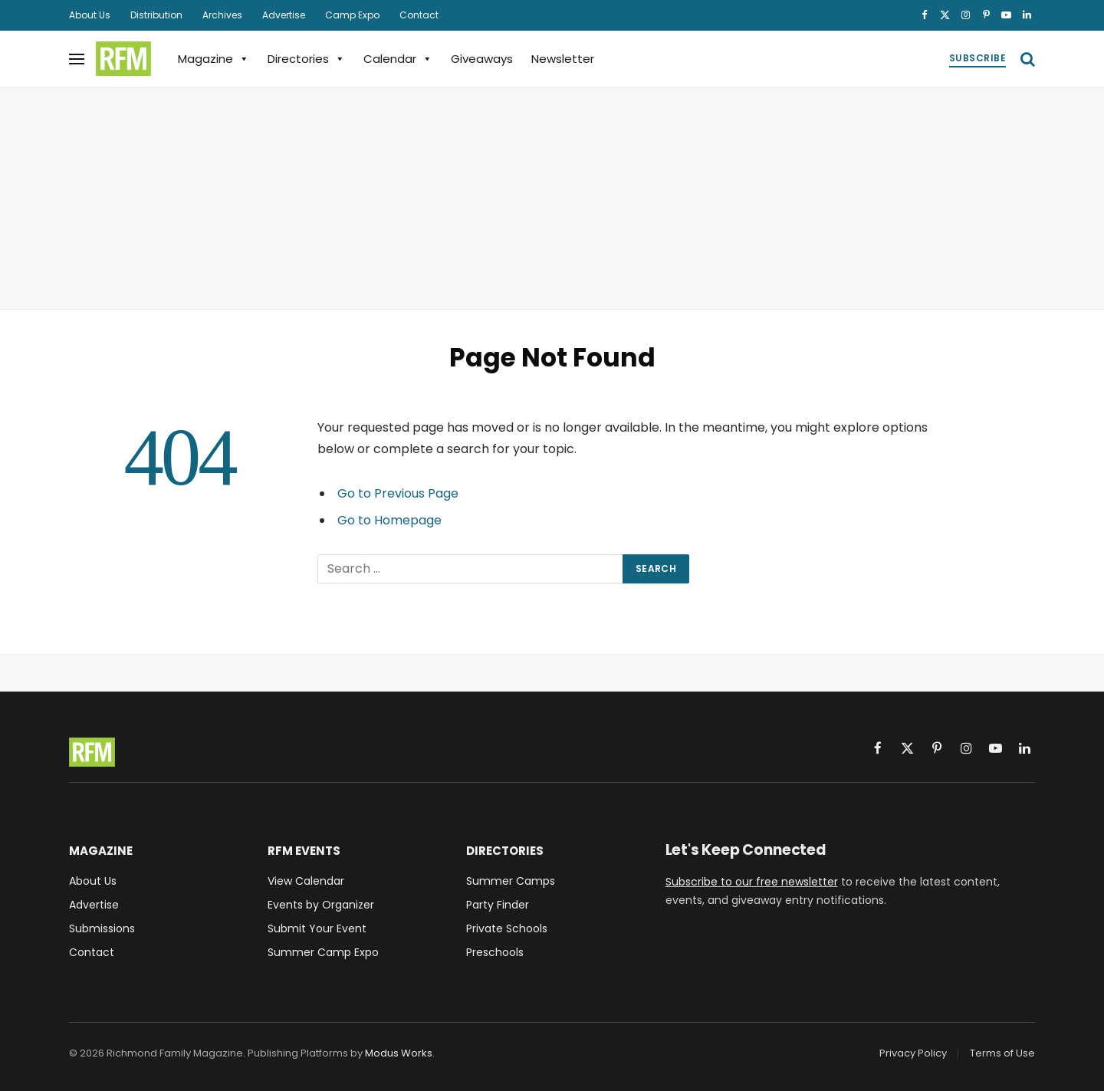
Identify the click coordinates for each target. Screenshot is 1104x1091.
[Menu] (76, 58)
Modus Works (398, 1053)
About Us (89, 14)
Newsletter (562, 59)
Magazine (213, 59)
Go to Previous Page (397, 493)
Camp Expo (352, 14)
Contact (419, 14)
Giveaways (482, 59)
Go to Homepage (389, 520)
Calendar (397, 59)
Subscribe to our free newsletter (751, 881)
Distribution (156, 14)
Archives (222, 14)
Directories (306, 59)
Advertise (283, 14)
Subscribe (977, 57)
